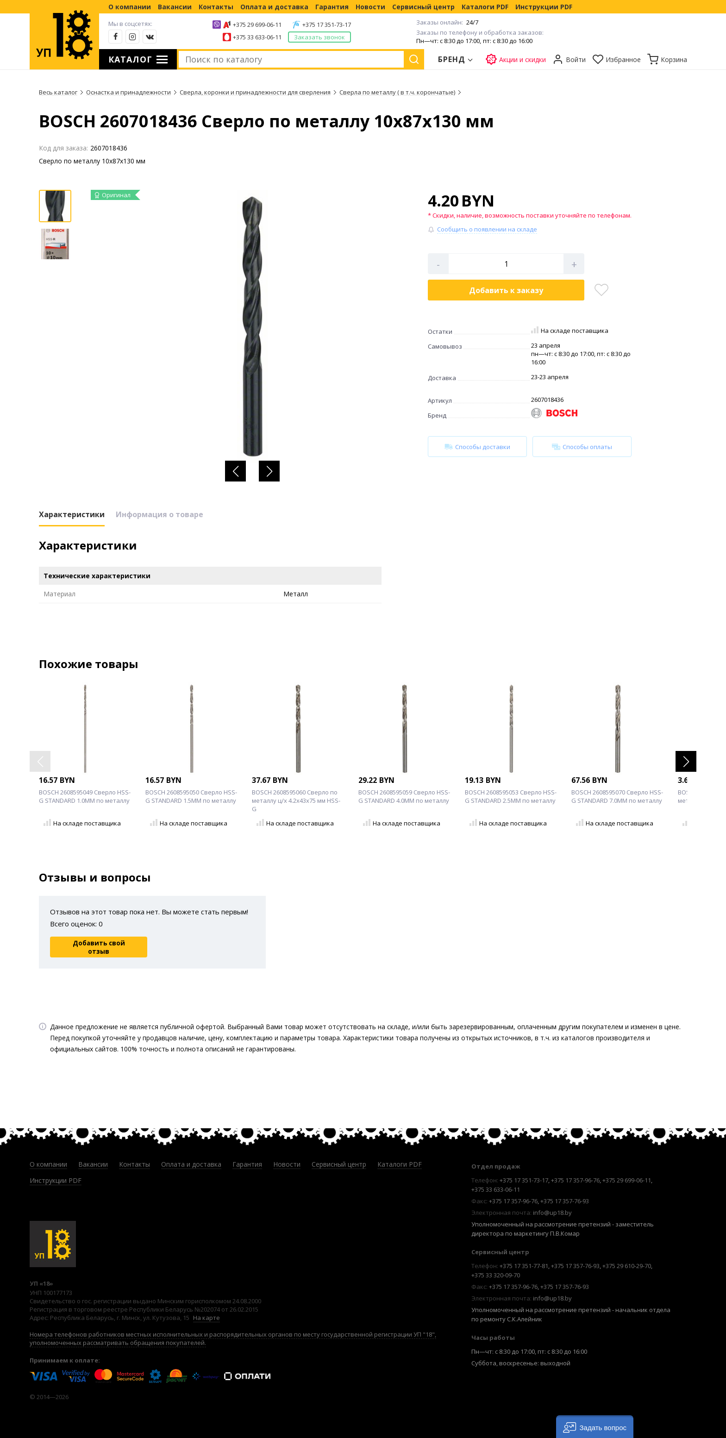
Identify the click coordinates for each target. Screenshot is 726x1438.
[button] (235, 471)
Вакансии (175, 6)
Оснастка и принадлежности (128, 92)
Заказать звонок (319, 37)
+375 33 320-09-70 (495, 1275)
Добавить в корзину (506, 290)
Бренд (452, 59)
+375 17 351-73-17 (326, 24)
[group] (252, 326)
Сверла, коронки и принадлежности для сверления (255, 92)
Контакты (216, 6)
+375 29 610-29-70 (626, 1266)
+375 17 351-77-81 (524, 1266)
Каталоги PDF (485, 6)
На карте (206, 1317)
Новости (370, 6)
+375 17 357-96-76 (575, 1180)
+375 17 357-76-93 (564, 1201)
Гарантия (332, 6)
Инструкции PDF (543, 6)
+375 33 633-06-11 (257, 37)
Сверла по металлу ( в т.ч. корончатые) (397, 92)
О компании (129, 6)
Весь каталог (58, 92)
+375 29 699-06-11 (257, 24)
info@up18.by (552, 1212)
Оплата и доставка (274, 6)
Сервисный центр (423, 6)
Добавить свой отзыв (99, 947)
